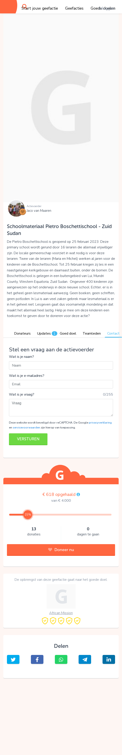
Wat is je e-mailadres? (26, 375)
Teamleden (92, 333)
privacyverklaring (100, 423)
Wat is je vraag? (21, 394)
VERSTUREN (28, 438)
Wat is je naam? (21, 356)
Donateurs (22, 333)
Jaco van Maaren (39, 210)
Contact (113, 333)
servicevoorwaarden (26, 428)
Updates (47, 333)
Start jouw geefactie (39, 8)
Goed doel (68, 333)
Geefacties (74, 8)
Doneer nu (61, 549)
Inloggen (106, 8)
